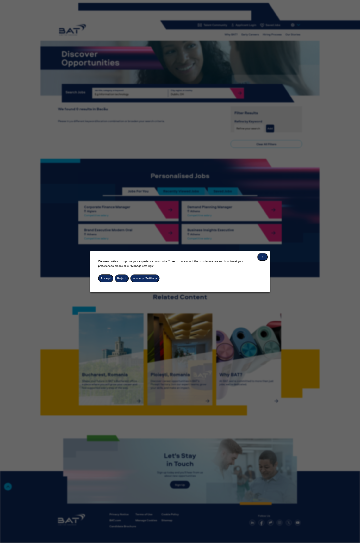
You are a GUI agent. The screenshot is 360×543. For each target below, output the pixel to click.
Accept (106, 278)
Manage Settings (145, 278)
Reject (122, 278)
